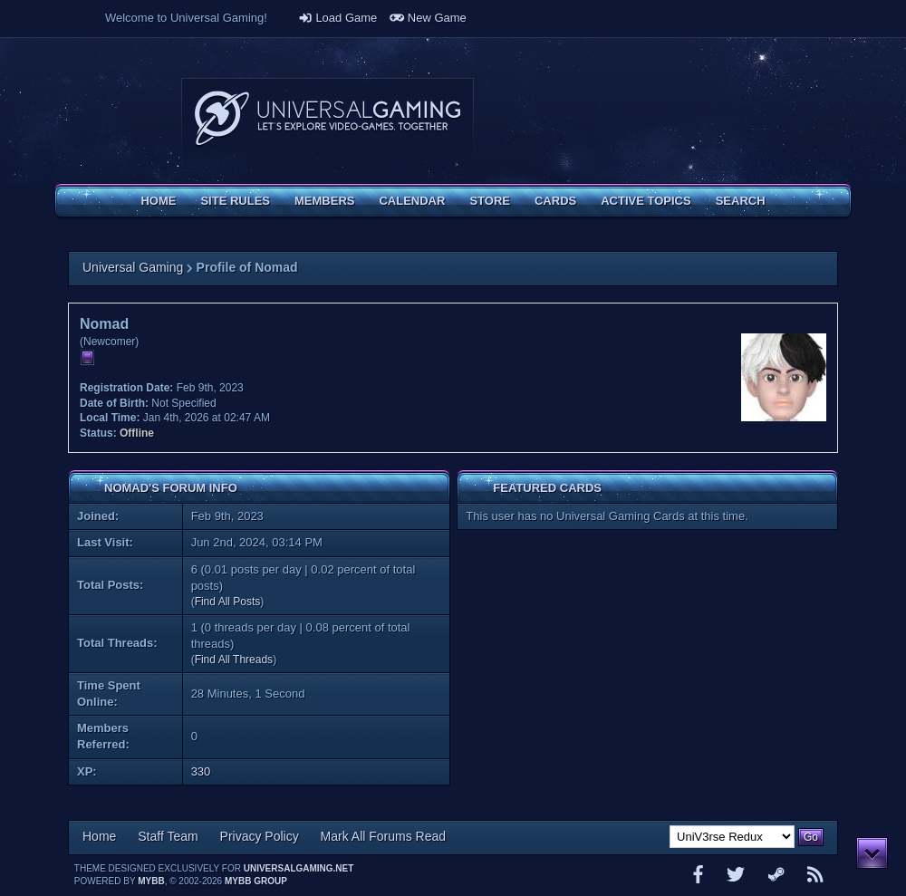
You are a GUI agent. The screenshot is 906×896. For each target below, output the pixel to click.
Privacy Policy (259, 836)
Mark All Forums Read (383, 836)
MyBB (151, 881)
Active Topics (645, 200)
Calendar (412, 200)
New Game (428, 17)
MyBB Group (256, 881)
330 (201, 771)
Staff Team (168, 836)
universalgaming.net (299, 868)
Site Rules (235, 200)
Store (489, 200)
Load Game (338, 17)
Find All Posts (228, 601)
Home (158, 200)
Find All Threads (234, 659)
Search (741, 200)
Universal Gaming (132, 267)
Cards (555, 200)
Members (324, 200)
